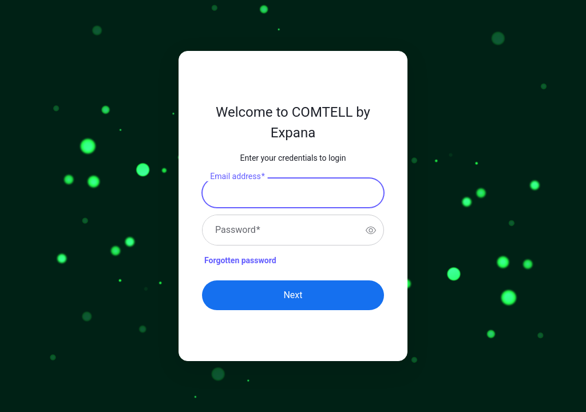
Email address (237, 176)
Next (292, 295)
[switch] (370, 230)
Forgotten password (240, 260)
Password (237, 230)
